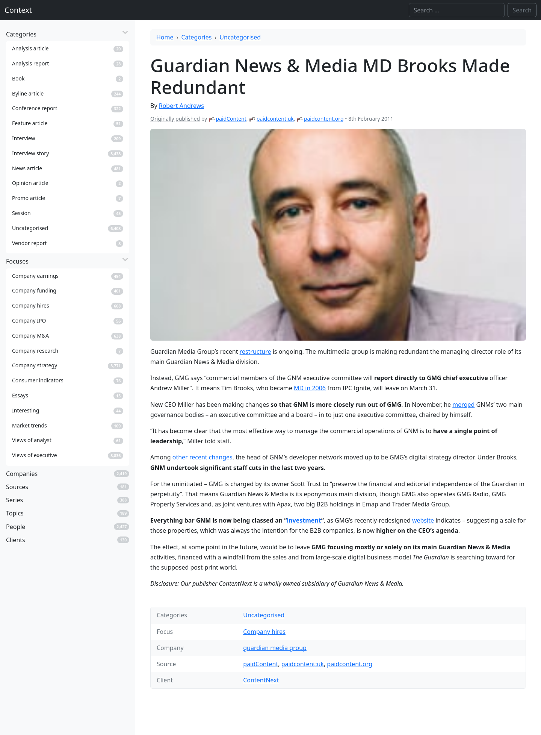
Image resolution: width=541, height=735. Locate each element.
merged (463, 404)
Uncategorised (240, 37)
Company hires (264, 631)
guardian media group (275, 648)
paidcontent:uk (275, 118)
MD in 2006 (310, 388)
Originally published (175, 118)
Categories (196, 37)
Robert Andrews (181, 106)
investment (304, 520)
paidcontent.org (324, 118)
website (423, 520)
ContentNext (261, 680)
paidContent (231, 118)
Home (165, 37)
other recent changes (202, 457)
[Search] (457, 10)
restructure (255, 351)
